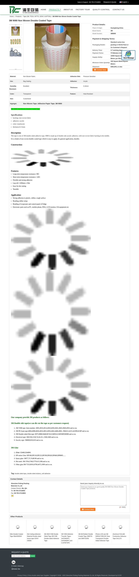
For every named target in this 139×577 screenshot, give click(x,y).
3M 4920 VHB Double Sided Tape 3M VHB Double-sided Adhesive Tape (51, 537)
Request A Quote (109, 2)
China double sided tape (35, 575)
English (126, 1)
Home (43, 10)
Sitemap (20, 566)
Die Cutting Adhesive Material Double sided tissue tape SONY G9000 (34, 537)
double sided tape (20, 473)
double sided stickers (34, 473)
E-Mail (13, 566)
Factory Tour (83, 10)
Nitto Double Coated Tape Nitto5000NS (16, 535)
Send (33, 556)
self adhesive (46, 473)
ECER (119, 575)
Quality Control (101, 10)
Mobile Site (15, 569)
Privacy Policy (21, 575)
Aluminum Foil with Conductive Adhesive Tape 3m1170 (119, 536)
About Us (68, 10)
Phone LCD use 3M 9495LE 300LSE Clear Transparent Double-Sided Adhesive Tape (103, 537)
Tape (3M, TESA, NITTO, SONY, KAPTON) (37, 16)
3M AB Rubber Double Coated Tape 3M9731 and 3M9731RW (85, 536)
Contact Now (101, 70)
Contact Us (118, 10)
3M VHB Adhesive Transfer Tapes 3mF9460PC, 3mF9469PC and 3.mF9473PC (67, 538)
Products (54, 10)
